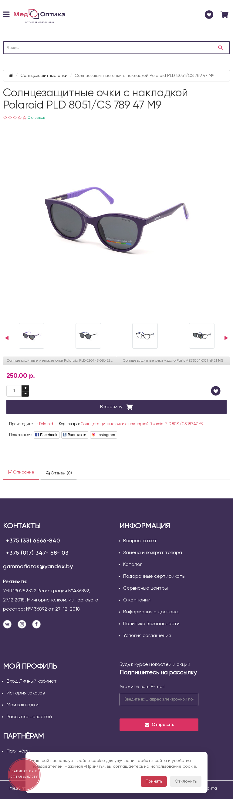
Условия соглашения (147, 635)
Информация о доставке (151, 612)
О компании (136, 600)
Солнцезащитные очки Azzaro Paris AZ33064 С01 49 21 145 (173, 361)
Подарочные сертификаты (154, 576)
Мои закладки (23, 705)
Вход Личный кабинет (32, 681)
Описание (21, 472)
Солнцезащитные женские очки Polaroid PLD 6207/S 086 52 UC (61, 361)
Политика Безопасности (151, 624)
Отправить (159, 725)
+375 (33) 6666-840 (33, 541)
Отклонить (186, 781)
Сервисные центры (145, 588)
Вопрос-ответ (140, 541)
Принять (154, 781)
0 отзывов (36, 118)
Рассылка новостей (29, 717)
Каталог (132, 564)
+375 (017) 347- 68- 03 (37, 553)
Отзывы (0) (58, 473)
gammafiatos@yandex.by (38, 567)
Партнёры (18, 751)
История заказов (26, 693)
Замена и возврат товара (152, 552)
